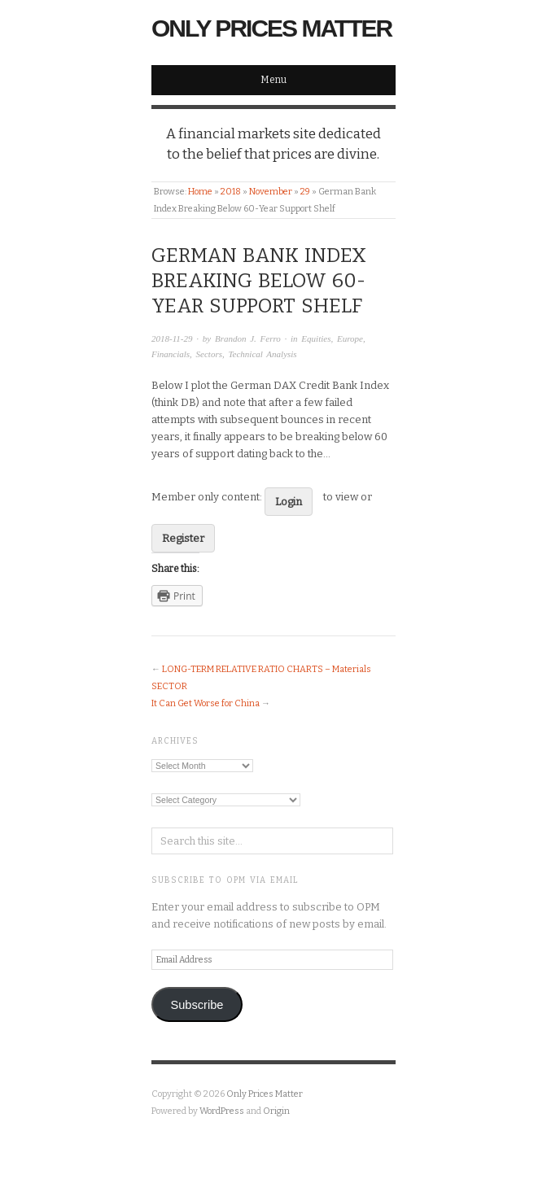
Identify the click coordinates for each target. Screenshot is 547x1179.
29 (305, 191)
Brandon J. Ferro (248, 338)
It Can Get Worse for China (205, 703)
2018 (231, 191)
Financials (170, 354)
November (270, 191)
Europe (350, 338)
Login (288, 502)
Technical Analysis (262, 354)
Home (200, 191)
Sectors (209, 354)
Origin (276, 1111)
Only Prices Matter (271, 28)
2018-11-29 (172, 338)
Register (183, 538)
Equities (315, 338)
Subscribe (196, 1004)
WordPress (221, 1111)
